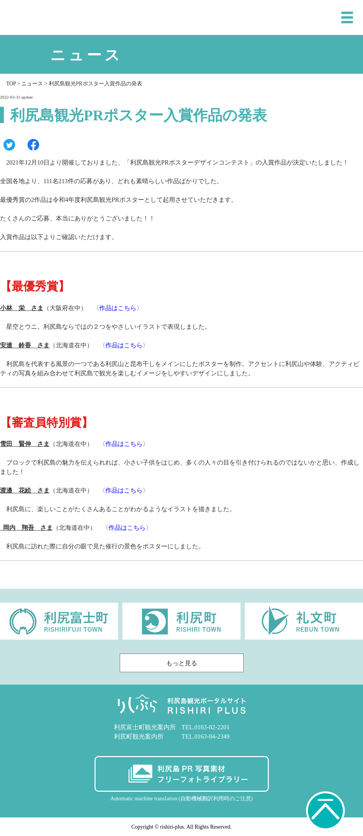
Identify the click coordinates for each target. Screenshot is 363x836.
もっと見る (202, 663)
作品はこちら (117, 308)
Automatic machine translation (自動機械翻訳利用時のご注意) (181, 798)
